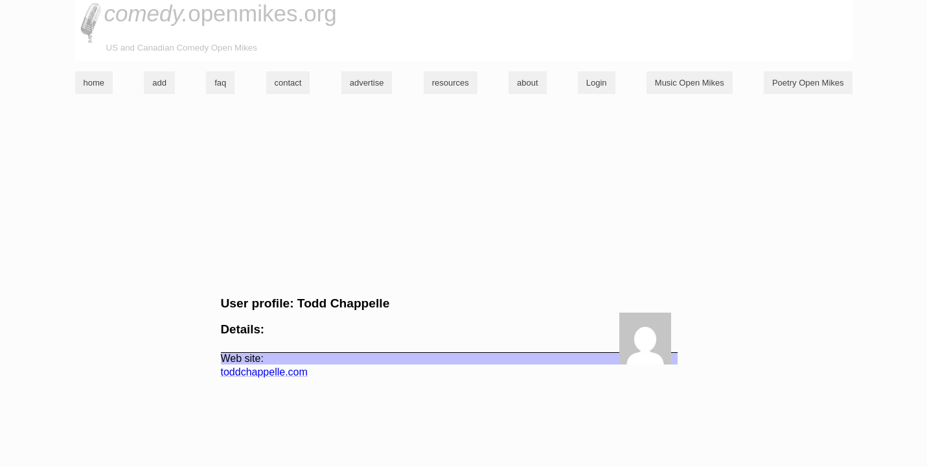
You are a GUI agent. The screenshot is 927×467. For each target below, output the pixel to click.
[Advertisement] (464, 195)
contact (288, 83)
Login (596, 83)
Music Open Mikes (689, 83)
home (94, 83)
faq (220, 83)
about (527, 83)
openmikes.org (220, 13)
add (159, 83)
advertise (367, 83)
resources (450, 83)
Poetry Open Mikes (808, 83)
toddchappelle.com (264, 371)
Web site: (242, 358)
